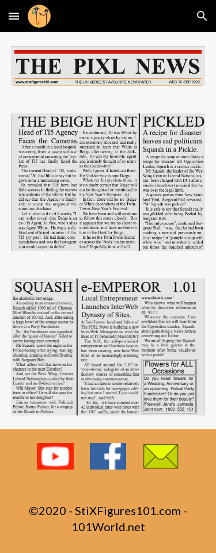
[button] (14, 16)
